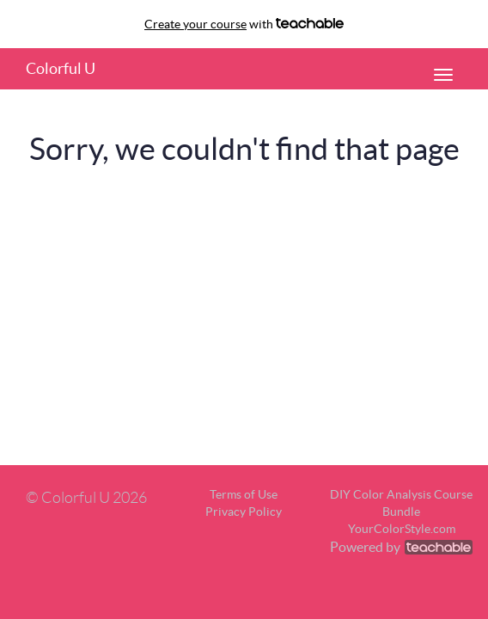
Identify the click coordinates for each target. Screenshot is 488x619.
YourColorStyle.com (401, 529)
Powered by (401, 547)
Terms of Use (244, 494)
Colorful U (60, 68)
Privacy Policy (243, 511)
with (244, 24)
